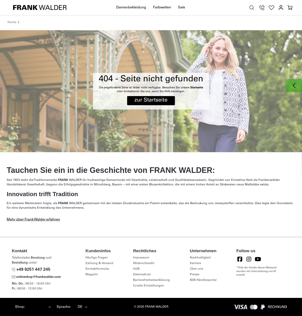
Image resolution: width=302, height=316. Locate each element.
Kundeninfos (98, 251)
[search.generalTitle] (251, 8)
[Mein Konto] (280, 7)
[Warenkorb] (289, 7)
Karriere (195, 263)
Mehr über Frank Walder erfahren (33, 219)
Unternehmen (203, 251)
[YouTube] (257, 259)
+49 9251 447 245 (31, 270)
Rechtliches (144, 251)
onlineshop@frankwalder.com (36, 277)
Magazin (91, 274)
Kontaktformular (97, 269)
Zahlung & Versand (99, 263)
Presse (194, 274)
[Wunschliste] (271, 8)
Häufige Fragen (96, 257)
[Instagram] (248, 259)
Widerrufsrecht (143, 263)
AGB (136, 269)
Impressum (141, 257)
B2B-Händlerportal (203, 280)
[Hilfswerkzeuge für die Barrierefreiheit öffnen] (241, 7)
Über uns (196, 269)
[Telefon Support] (261, 7)
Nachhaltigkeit (200, 257)
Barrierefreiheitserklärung (151, 280)
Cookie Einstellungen (148, 285)
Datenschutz (142, 274)
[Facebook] (239, 259)
